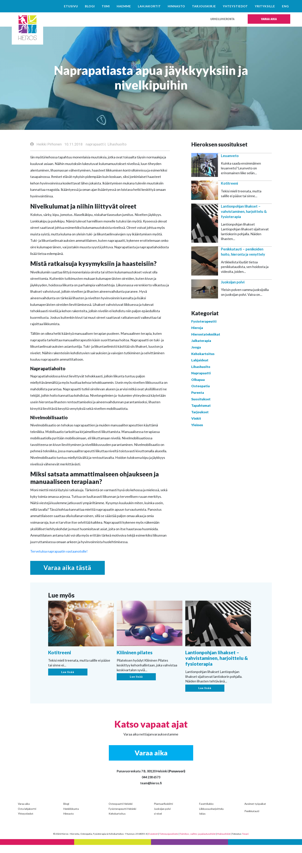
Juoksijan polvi (232, 282)
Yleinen (197, 425)
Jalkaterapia (201, 341)
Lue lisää (67, 681)
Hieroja (197, 328)
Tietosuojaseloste (168, 841)
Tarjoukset (200, 412)
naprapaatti (95, 144)
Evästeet (153, 841)
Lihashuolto (117, 144)
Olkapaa (198, 380)
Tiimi (106, 6)
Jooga (196, 347)
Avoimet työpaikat (255, 811)
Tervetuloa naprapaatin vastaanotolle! (59, 552)
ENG (285, 6)
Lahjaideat (199, 360)
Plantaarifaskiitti (163, 811)
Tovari (245, 841)
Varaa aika (24, 811)
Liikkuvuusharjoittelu (211, 816)
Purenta (197, 393)
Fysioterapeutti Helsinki (122, 816)
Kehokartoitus (203, 354)
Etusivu (71, 6)
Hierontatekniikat (205, 334)
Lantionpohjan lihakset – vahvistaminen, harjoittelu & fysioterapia (244, 211)
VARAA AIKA (269, 19)
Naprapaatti (201, 373)
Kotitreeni (229, 183)
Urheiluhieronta (222, 19)
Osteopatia (200, 386)
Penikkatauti (251, 819)
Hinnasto (176, 6)
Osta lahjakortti (27, 816)
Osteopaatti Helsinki (121, 811)
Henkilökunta (71, 816)
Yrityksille (265, 6)
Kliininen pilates (135, 661)
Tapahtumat (201, 406)
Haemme (124, 6)
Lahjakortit (149, 6)
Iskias (202, 821)
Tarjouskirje (204, 6)
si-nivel (158, 821)
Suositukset (201, 399)
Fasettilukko (206, 811)
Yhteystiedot (235, 6)
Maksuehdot (223, 841)
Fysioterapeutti (203, 322)
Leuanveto (230, 156)
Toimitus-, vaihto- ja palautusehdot (198, 841)
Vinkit (196, 419)
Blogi (90, 6)
